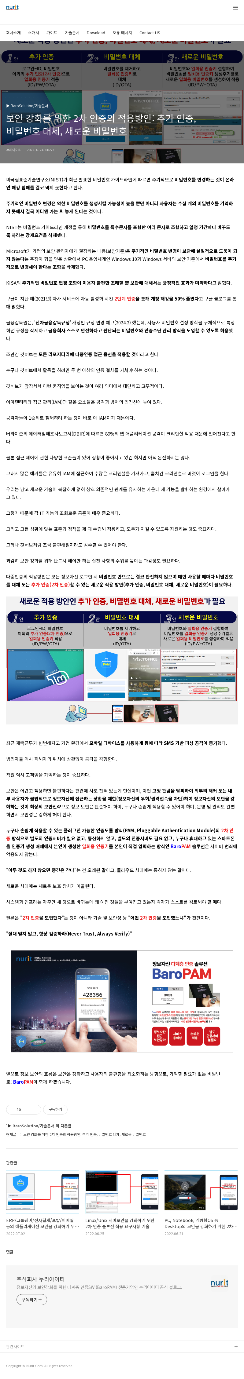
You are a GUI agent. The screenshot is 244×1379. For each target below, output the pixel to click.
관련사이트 (15, 1346)
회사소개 (13, 32)
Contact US (149, 32)
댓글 (9, 1252)
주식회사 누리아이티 (41, 1278)
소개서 (33, 32)
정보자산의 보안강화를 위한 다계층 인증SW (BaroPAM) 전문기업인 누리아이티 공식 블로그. (99, 1287)
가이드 (51, 32)
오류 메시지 (122, 32)
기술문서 (72, 32)
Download (96, 32)
